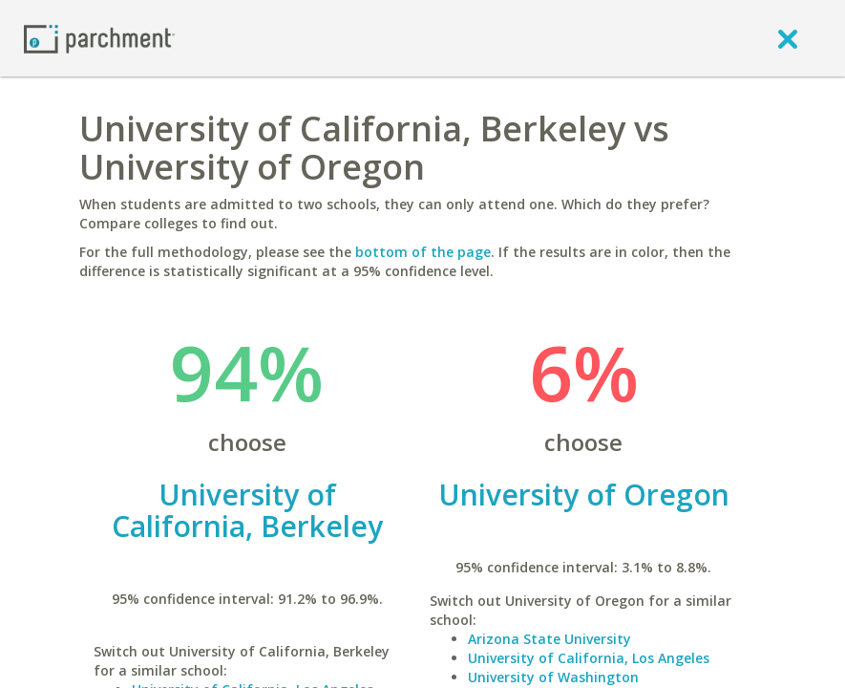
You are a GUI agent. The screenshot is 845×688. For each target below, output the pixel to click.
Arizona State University (549, 639)
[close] (788, 38)
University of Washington (553, 677)
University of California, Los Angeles (588, 658)
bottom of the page (423, 252)
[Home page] (99, 38)
